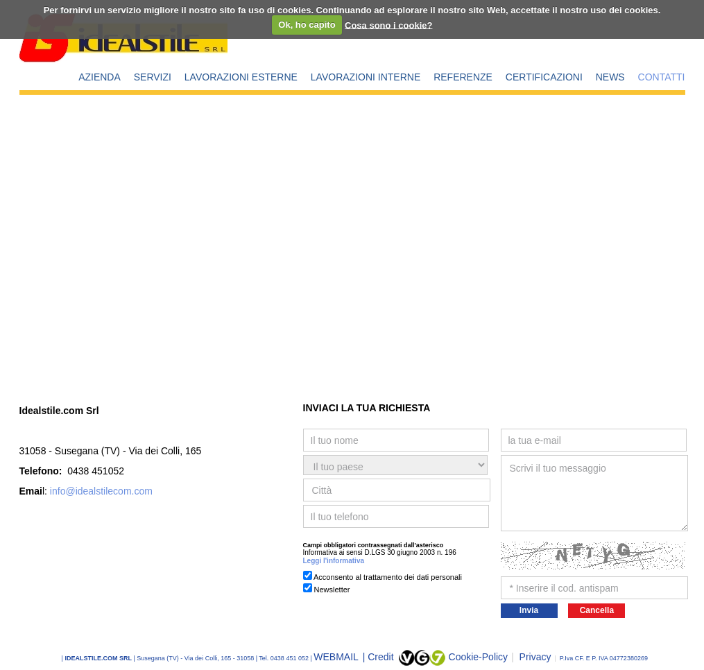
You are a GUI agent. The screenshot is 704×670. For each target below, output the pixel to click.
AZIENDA (99, 77)
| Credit (380, 656)
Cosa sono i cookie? (388, 24)
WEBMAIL (337, 656)
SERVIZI (152, 77)
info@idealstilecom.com (101, 491)
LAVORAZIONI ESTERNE (241, 77)
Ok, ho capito (306, 24)
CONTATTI (661, 77)
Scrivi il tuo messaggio (594, 493)
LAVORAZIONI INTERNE (365, 77)
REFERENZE (462, 77)
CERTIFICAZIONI (544, 77)
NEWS (610, 77)
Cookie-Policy (478, 656)
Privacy (531, 656)
